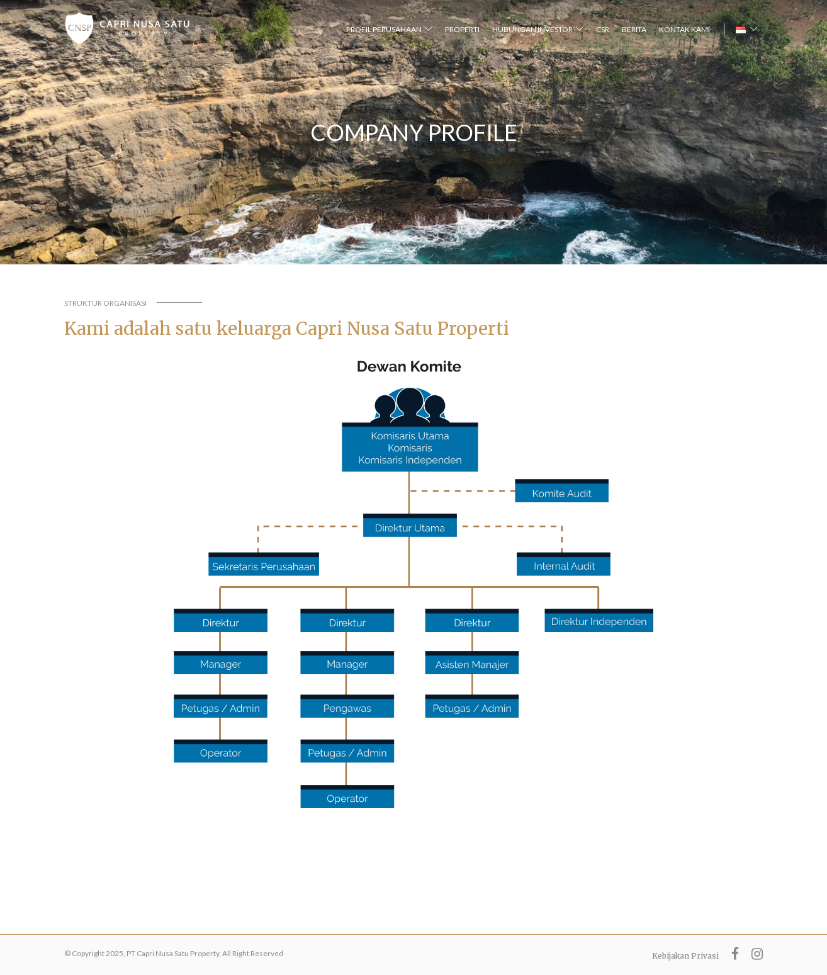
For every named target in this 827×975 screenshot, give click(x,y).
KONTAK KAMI (684, 29)
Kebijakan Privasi (685, 956)
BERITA (634, 29)
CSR (602, 29)
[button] (747, 29)
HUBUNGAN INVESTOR (532, 29)
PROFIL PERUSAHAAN (384, 29)
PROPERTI (462, 29)
